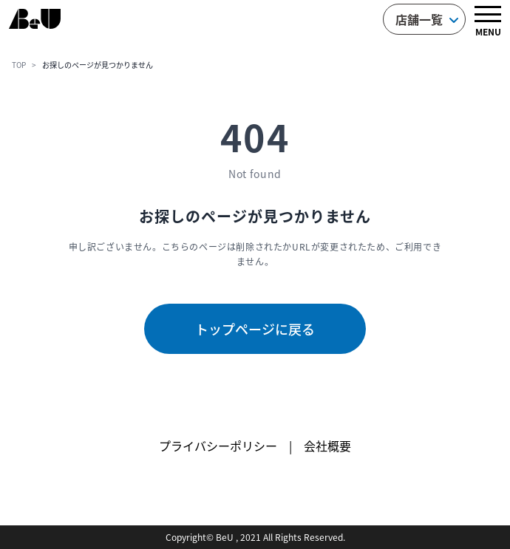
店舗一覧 (427, 19)
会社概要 (327, 445)
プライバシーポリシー (218, 445)
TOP (19, 64)
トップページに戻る (255, 328)
